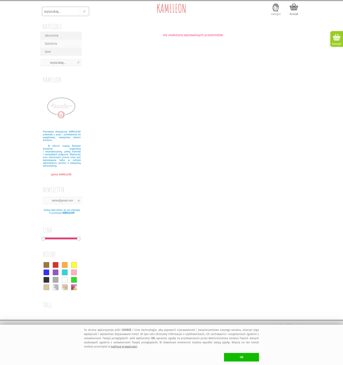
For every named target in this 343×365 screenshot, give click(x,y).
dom (48, 52)
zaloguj (276, 14)
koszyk (294, 14)
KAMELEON (171, 8)
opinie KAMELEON (61, 174)
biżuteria (51, 44)
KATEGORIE (52, 26)
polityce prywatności (124, 346)
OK (241, 357)
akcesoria (51, 35)
